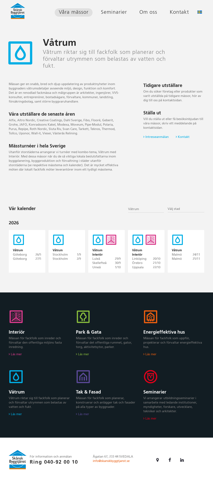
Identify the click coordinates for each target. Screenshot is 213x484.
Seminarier (114, 12)
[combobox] (146, 209)
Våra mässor (73, 12)
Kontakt (179, 12)
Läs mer (16, 356)
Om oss (148, 12)
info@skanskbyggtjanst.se (111, 463)
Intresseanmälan (157, 137)
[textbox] (186, 209)
